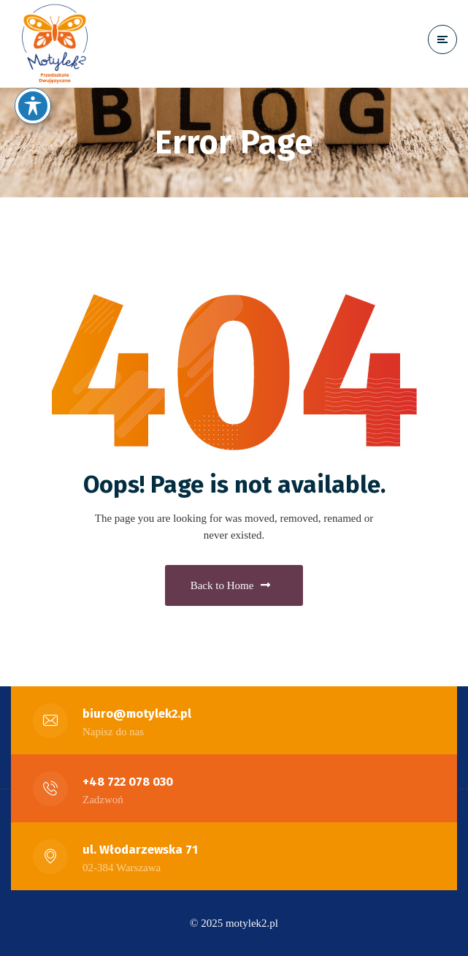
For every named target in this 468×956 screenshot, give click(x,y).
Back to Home (231, 585)
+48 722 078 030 (128, 782)
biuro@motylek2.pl (137, 714)
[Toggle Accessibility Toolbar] (32, 106)
